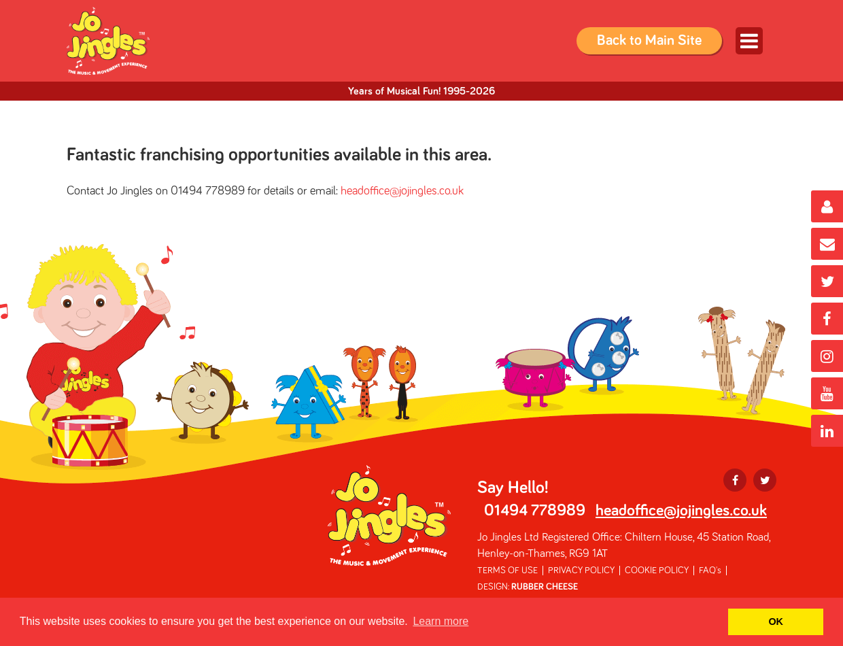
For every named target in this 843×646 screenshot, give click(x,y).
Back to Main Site (649, 40)
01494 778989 (534, 511)
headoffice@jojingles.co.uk (402, 191)
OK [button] (775, 621)
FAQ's (710, 570)
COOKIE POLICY (657, 570)
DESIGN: (527, 587)
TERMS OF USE (507, 570)
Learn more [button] (440, 621)
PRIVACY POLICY (581, 570)
